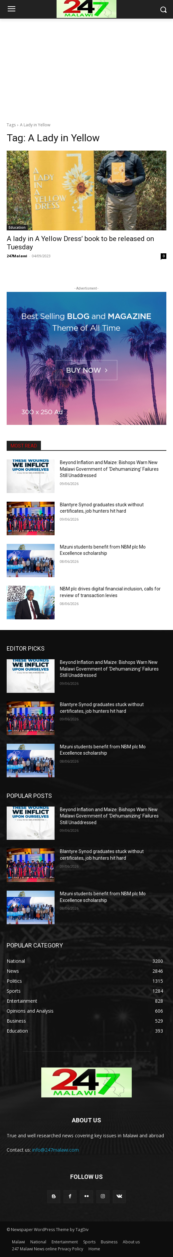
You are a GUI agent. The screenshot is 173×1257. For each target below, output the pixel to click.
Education (17, 227)
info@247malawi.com (55, 1150)
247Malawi (17, 255)
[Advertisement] (86, 68)
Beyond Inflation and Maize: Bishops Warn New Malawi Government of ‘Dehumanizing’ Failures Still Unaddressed (109, 469)
